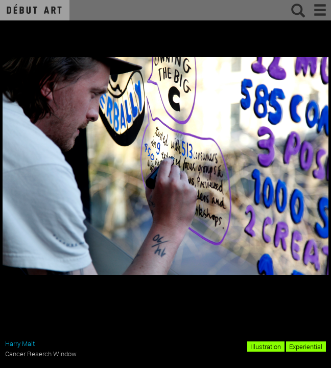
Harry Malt (20, 343)
